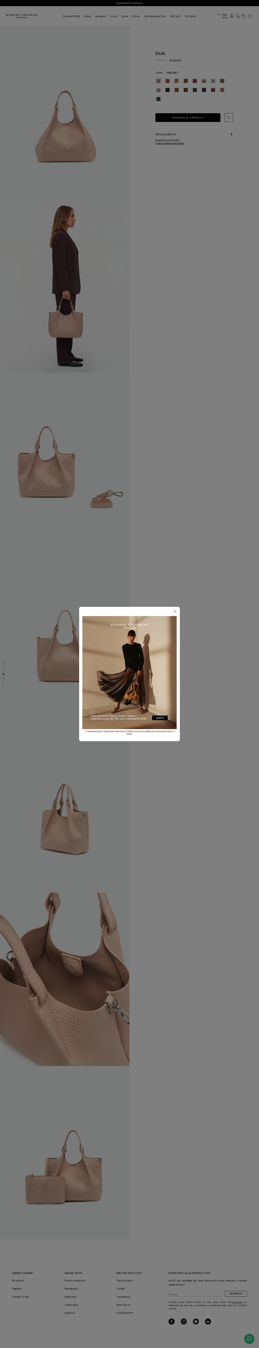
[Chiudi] (175, 611)
